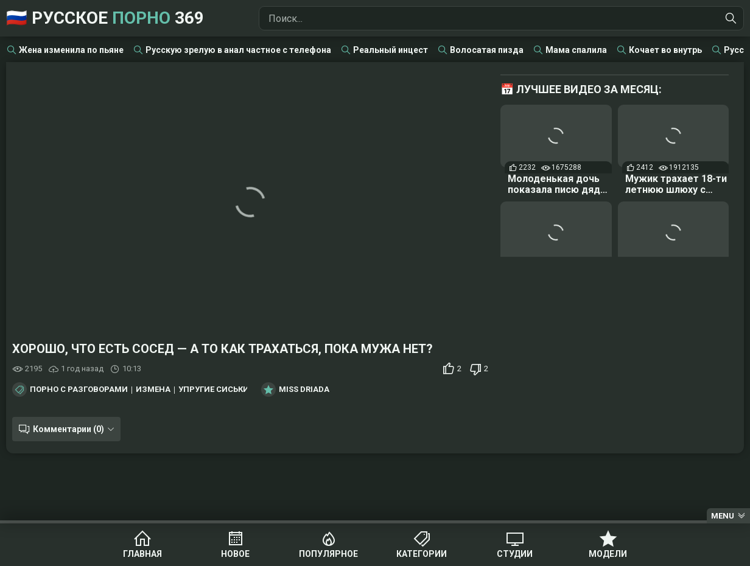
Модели (608, 554)
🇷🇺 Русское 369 (105, 18)
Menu (722, 515)
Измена (153, 389)
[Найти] (731, 18)
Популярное (328, 554)
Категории (421, 554)
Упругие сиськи (213, 389)
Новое (235, 554)
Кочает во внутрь (665, 50)
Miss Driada (304, 389)
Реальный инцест (390, 50)
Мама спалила (576, 50)
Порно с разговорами (79, 389)
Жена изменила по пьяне (71, 50)
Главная (142, 554)
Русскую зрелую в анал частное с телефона (238, 50)
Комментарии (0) (68, 429)
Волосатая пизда (487, 50)
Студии (515, 554)
